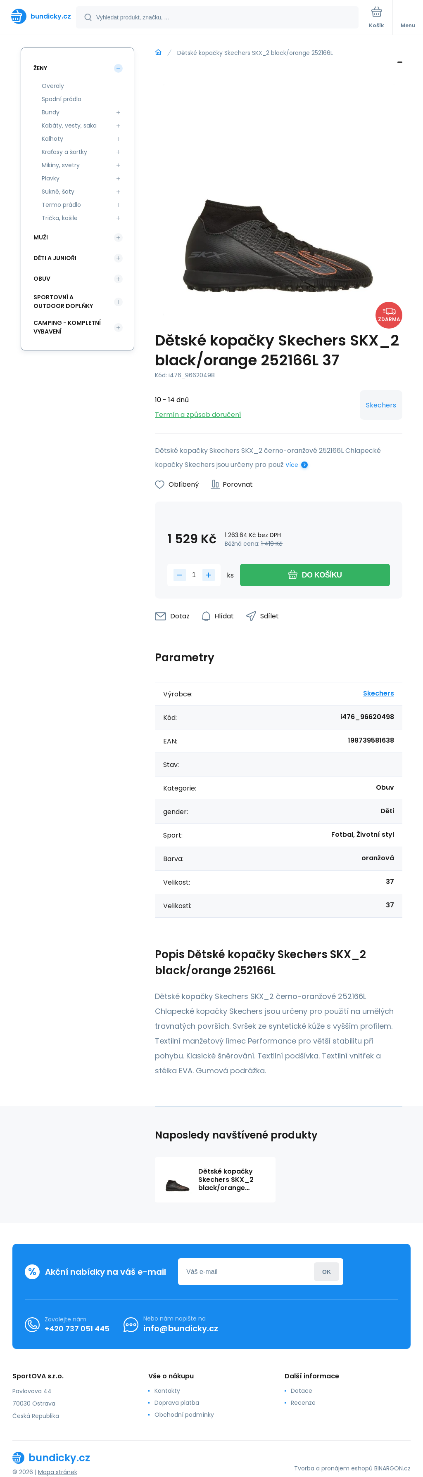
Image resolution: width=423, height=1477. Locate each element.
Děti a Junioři (54, 258)
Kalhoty (52, 139)
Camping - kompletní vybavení (67, 327)
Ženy (40, 68)
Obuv (41, 279)
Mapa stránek (57, 1472)
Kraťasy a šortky (64, 152)
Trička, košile (60, 218)
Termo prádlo (61, 205)
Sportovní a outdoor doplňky (63, 301)
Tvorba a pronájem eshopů (333, 1468)
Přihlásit (326, 1271)
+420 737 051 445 (77, 1328)
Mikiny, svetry (61, 165)
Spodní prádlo (61, 99)
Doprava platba (176, 1403)
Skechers (381, 405)
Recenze (303, 1403)
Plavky (50, 178)
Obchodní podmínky (184, 1415)
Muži (40, 237)
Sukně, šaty (58, 191)
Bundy (50, 112)
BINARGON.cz (392, 1468)
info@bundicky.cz (180, 1328)
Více (291, 465)
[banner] (38, 16)
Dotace (301, 1391)
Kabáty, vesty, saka (69, 125)
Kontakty (167, 1391)
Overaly (53, 86)
